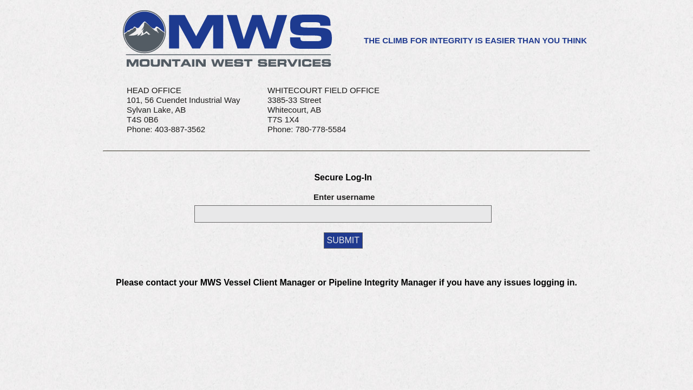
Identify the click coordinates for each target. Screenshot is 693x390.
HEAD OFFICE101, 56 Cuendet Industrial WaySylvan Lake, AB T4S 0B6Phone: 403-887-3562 (183, 110)
